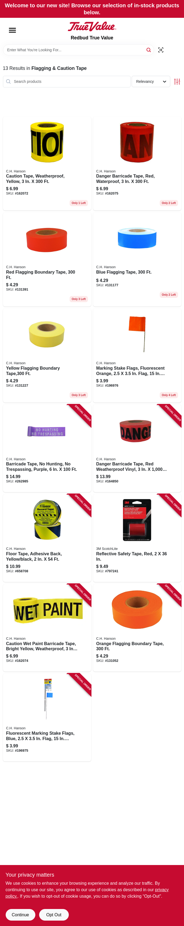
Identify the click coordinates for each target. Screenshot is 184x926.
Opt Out (53, 915)
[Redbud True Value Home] (92, 26)
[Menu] (12, 30)
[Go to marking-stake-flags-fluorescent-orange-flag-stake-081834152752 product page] (137, 355)
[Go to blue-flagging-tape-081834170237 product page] (137, 259)
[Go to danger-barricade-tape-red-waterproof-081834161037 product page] (137, 164)
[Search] (149, 49)
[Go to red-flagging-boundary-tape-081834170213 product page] (47, 259)
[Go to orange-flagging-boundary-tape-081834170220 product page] (137, 628)
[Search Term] (78, 50)
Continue (20, 915)
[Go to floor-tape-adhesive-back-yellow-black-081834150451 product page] (47, 538)
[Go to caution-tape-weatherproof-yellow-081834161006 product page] (47, 164)
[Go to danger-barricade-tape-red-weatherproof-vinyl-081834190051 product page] (137, 448)
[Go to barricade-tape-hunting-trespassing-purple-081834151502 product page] (47, 448)
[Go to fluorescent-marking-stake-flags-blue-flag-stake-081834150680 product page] (47, 717)
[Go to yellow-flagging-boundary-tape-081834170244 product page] (47, 355)
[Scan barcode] (160, 50)
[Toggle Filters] (177, 82)
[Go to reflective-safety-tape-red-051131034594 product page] (137, 538)
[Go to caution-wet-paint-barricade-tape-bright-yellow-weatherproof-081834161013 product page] (47, 628)
